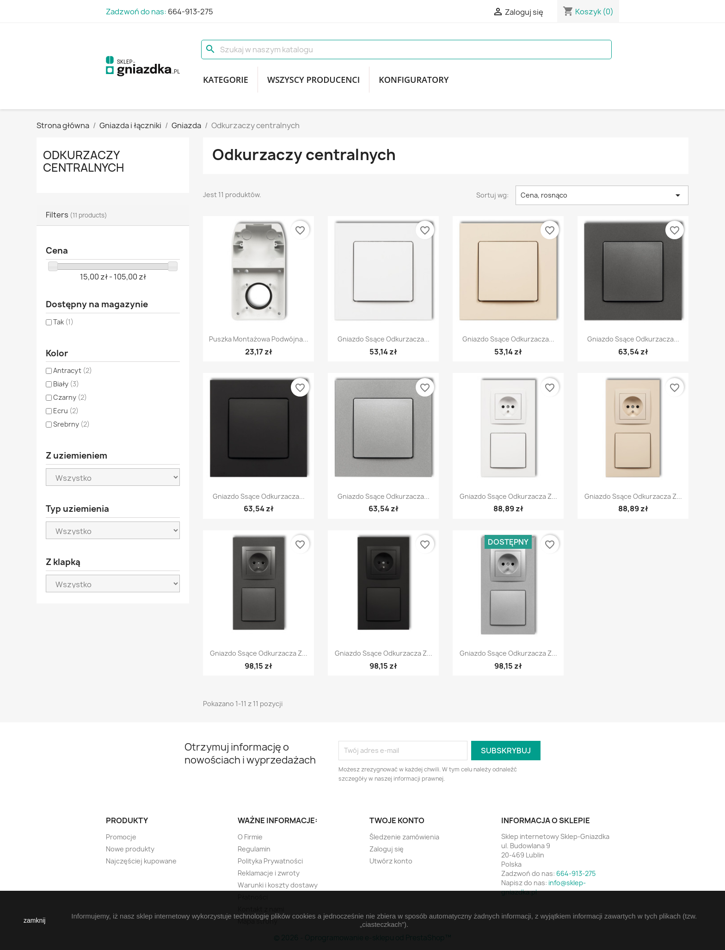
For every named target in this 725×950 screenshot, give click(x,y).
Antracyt (72, 370)
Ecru (66, 410)
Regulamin (254, 848)
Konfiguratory (414, 79)
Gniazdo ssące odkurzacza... (384, 339)
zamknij (34, 920)
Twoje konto (396, 820)
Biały (66, 383)
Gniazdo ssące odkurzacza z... (508, 496)
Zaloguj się (386, 848)
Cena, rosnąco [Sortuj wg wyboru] (602, 195)
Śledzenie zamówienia (404, 836)
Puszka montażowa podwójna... (258, 339)
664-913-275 (190, 11)
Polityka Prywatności (270, 861)
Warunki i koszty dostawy (278, 885)
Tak (63, 321)
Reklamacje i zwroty (269, 873)
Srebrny (71, 424)
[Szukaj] (406, 49)
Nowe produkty (130, 848)
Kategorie (225, 79)
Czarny (70, 397)
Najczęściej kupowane (141, 861)
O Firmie (250, 836)
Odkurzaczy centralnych (83, 161)
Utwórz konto (390, 861)
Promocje (121, 836)
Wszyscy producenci (313, 79)
